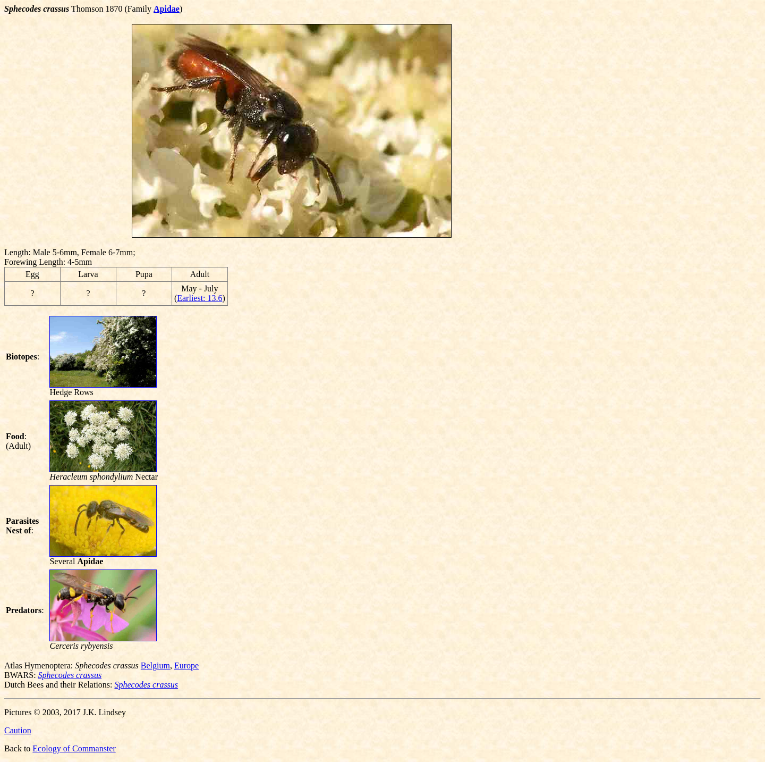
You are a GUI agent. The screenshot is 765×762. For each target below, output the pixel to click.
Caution (17, 730)
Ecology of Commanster (73, 748)
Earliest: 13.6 (199, 298)
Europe (186, 665)
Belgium (155, 665)
